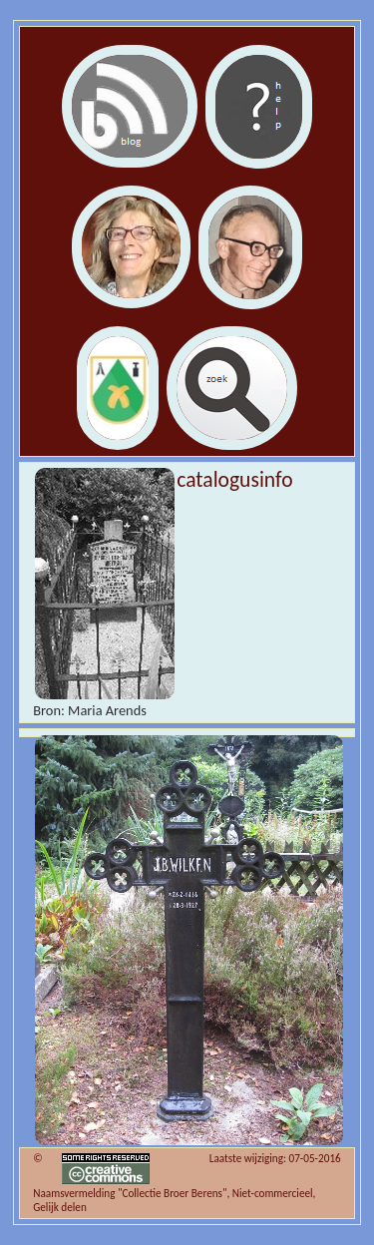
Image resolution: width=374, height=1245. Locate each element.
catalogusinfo (234, 479)
